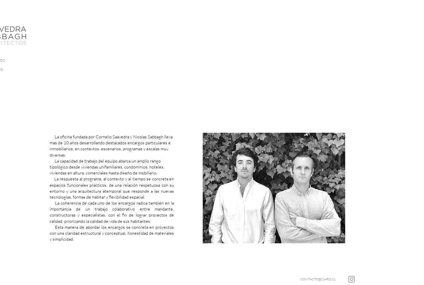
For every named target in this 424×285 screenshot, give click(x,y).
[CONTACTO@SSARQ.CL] (318, 279)
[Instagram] (351, 279)
